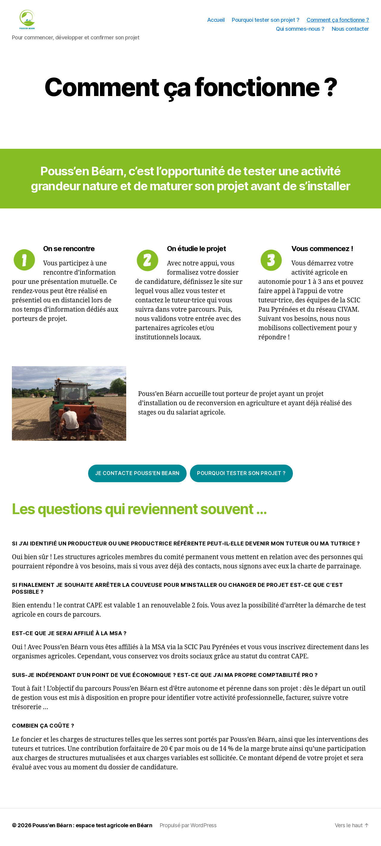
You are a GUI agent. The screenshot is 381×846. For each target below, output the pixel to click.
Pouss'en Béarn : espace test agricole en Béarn (92, 829)
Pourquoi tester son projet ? (265, 22)
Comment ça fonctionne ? (338, 22)
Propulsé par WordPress (188, 829)
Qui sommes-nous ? (300, 31)
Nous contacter (350, 31)
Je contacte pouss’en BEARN (137, 477)
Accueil (216, 22)
